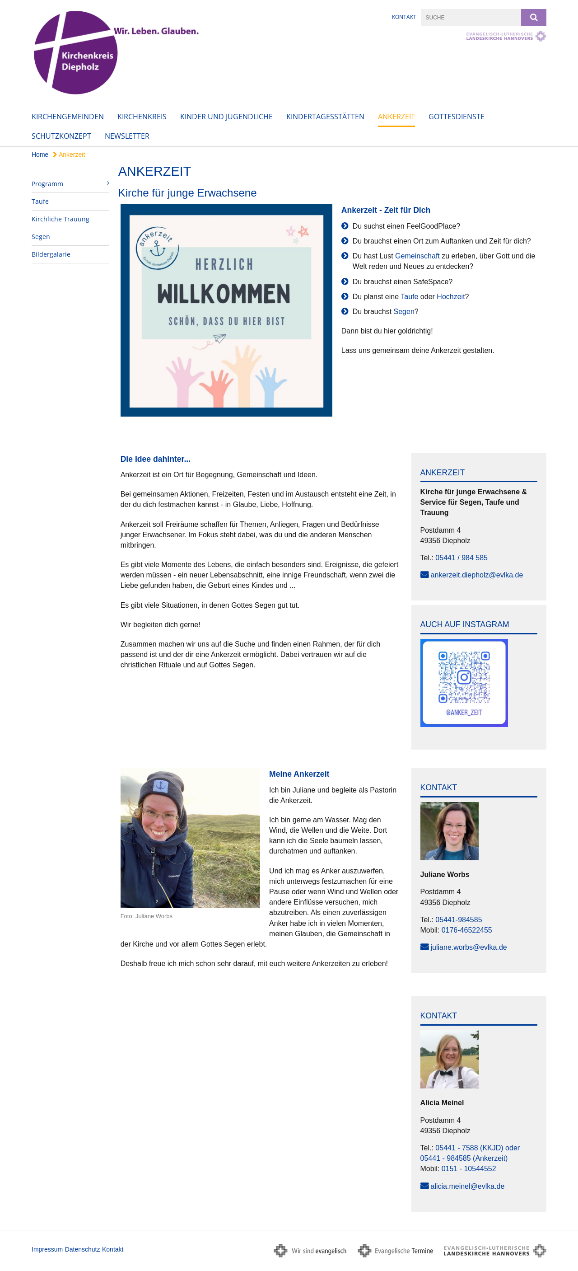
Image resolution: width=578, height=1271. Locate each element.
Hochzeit (451, 296)
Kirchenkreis (142, 117)
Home (40, 154)
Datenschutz (82, 1249)
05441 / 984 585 (461, 558)
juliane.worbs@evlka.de (469, 947)
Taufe (40, 201)
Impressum (47, 1249)
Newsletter (127, 136)
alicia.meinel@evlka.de (468, 1186)
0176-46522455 (467, 930)
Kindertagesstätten (325, 117)
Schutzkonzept (61, 136)
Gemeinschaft (417, 256)
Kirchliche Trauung (60, 219)
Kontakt (404, 17)
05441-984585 (458, 920)
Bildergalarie (51, 254)
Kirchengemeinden (68, 117)
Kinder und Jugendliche (226, 117)
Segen (41, 236)
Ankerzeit (396, 117)
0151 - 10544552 (469, 1169)
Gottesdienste (457, 117)
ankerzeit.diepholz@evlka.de (477, 575)
